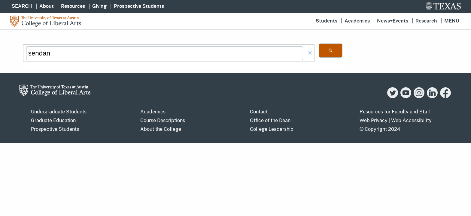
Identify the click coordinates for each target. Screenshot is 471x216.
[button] (310, 53)
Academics (357, 21)
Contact (259, 112)
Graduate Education (53, 120)
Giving (99, 6)
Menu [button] (451, 21)
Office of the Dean (270, 120)
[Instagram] (419, 96)
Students (326, 21)
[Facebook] (445, 96)
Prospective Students (139, 6)
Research (426, 21)
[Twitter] (392, 96)
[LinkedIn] (432, 96)
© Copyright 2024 (380, 129)
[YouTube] (405, 96)
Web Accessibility (411, 120)
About (46, 6)
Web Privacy (373, 120)
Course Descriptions (162, 120)
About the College (160, 129)
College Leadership (271, 129)
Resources (73, 6)
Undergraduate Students (59, 112)
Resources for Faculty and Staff (395, 112)
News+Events (392, 21)
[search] (164, 53)
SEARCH (22, 6)
